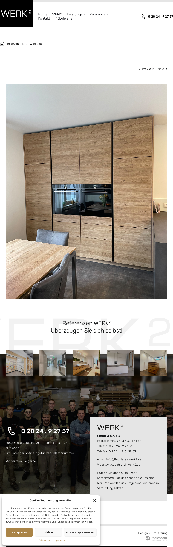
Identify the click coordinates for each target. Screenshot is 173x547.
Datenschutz (45, 540)
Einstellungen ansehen (80, 532)
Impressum (59, 540)
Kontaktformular (108, 478)
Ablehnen (48, 532)
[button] (95, 500)
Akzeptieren (19, 532)
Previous (148, 69)
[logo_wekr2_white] (16, 12)
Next (161, 69)
